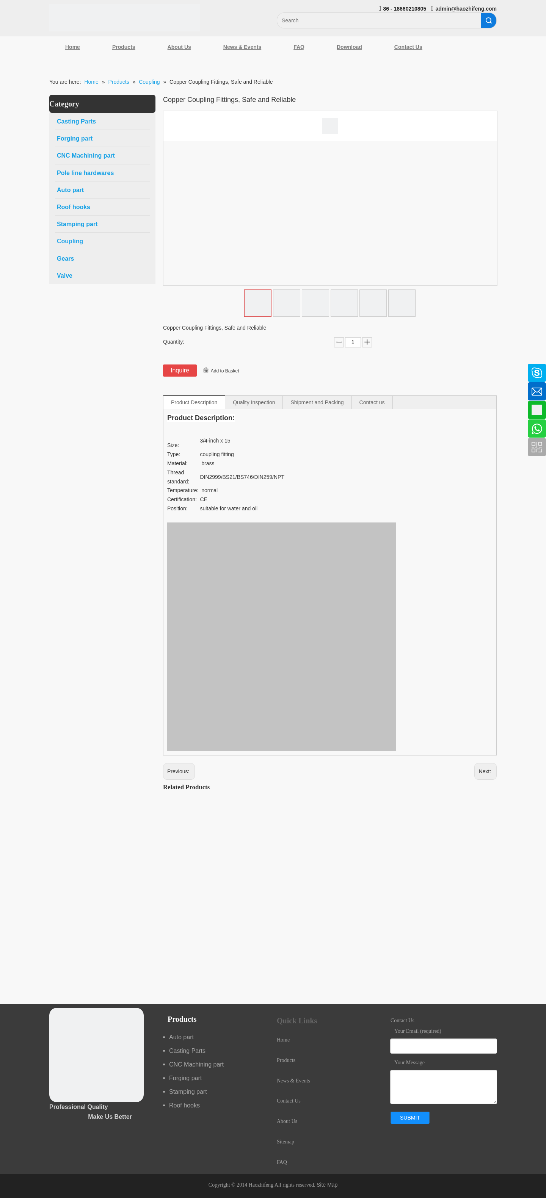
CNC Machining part (196, 1064)
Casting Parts (187, 1051)
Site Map (327, 1185)
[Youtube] (9, 429)
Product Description (194, 402)
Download (349, 47)
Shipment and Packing (317, 402)
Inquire (180, 370)
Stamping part (188, 1092)
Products (123, 47)
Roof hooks (184, 1105)
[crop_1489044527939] (96, 1055)
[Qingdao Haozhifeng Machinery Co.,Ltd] (124, 17)
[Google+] (9, 409)
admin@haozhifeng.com (466, 9)
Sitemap (285, 1142)
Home (72, 47)
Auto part (181, 1037)
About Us (179, 47)
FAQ (298, 47)
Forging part (185, 1078)
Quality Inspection (254, 402)
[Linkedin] (9, 389)
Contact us (372, 402)
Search (488, 20)
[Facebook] (9, 369)
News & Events (242, 47)
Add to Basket (225, 371)
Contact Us (408, 47)
